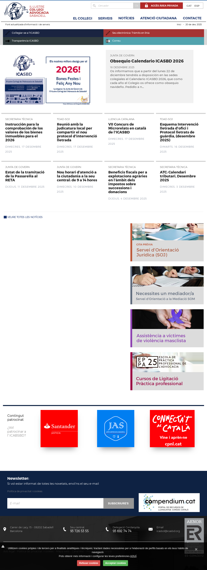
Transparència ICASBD (22, 40)
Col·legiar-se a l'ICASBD (22, 32)
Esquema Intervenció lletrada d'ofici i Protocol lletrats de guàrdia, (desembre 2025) (179, 132)
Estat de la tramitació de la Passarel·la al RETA (24, 176)
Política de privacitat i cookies (24, 491)
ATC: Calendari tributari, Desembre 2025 (178, 176)
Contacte (192, 18)
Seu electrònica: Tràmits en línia (127, 32)
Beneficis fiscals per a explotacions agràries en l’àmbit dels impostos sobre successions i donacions (127, 182)
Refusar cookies (88, 563)
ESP (197, 5)
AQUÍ (133, 556)
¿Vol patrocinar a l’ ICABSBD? (16, 431)
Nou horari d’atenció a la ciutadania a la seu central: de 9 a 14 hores (77, 176)
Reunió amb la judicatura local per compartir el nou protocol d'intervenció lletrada (77, 132)
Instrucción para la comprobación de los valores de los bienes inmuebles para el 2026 (24, 132)
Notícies (126, 18)
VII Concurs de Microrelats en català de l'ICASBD (127, 128)
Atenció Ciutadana (158, 18)
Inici (179, 24)
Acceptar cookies (115, 563)
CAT (189, 5)
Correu (113, 40)
